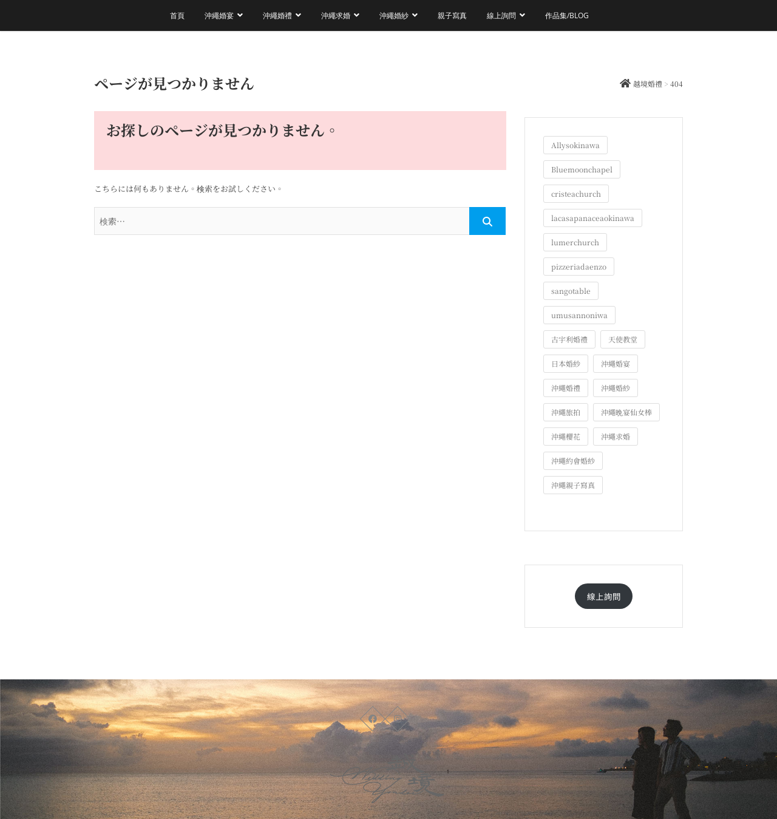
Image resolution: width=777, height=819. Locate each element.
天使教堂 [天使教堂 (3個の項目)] (622, 339)
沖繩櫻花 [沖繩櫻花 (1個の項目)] (565, 436)
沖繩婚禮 (277, 15)
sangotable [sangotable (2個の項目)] (571, 290)
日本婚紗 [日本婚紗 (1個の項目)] (565, 363)
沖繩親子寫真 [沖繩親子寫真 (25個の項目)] (573, 485)
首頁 (177, 15)
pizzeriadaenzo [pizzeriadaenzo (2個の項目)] (578, 266)
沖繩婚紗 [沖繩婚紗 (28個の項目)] (615, 387)
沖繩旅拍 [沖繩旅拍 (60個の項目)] (565, 412)
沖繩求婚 (335, 15)
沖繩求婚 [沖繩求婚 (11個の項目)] (615, 436)
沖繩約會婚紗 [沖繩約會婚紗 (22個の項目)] (573, 460)
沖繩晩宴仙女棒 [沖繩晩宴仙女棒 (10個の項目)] (626, 412)
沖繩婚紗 (394, 15)
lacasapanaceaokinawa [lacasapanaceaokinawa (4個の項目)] (592, 217)
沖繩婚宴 (219, 15)
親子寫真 (452, 15)
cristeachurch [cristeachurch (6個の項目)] (576, 193)
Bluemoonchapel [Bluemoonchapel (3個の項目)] (581, 169)
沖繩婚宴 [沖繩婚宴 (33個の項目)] (615, 363)
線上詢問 (501, 15)
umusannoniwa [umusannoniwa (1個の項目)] (579, 315)
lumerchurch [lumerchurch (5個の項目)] (575, 242)
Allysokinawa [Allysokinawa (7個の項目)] (575, 145)
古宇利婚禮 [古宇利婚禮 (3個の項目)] (569, 339)
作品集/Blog (567, 15)
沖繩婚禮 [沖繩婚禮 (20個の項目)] (565, 387)
